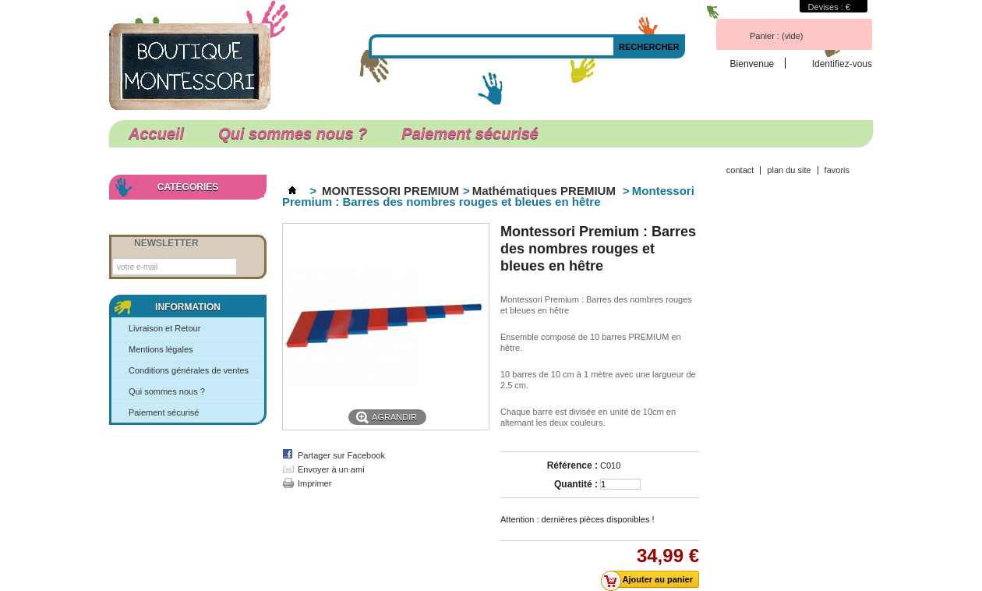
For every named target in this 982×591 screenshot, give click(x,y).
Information (188, 307)
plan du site (789, 170)
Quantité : (576, 484)
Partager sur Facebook (341, 455)
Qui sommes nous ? (292, 133)
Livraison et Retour (164, 328)
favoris (837, 170)
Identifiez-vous (842, 63)
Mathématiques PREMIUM (545, 190)
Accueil (156, 133)
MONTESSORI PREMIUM (390, 190)
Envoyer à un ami (331, 469)
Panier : (776, 36)
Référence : (572, 465)
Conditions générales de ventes (189, 370)
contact (740, 170)
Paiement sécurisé (470, 133)
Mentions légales (161, 349)
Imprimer (314, 483)
